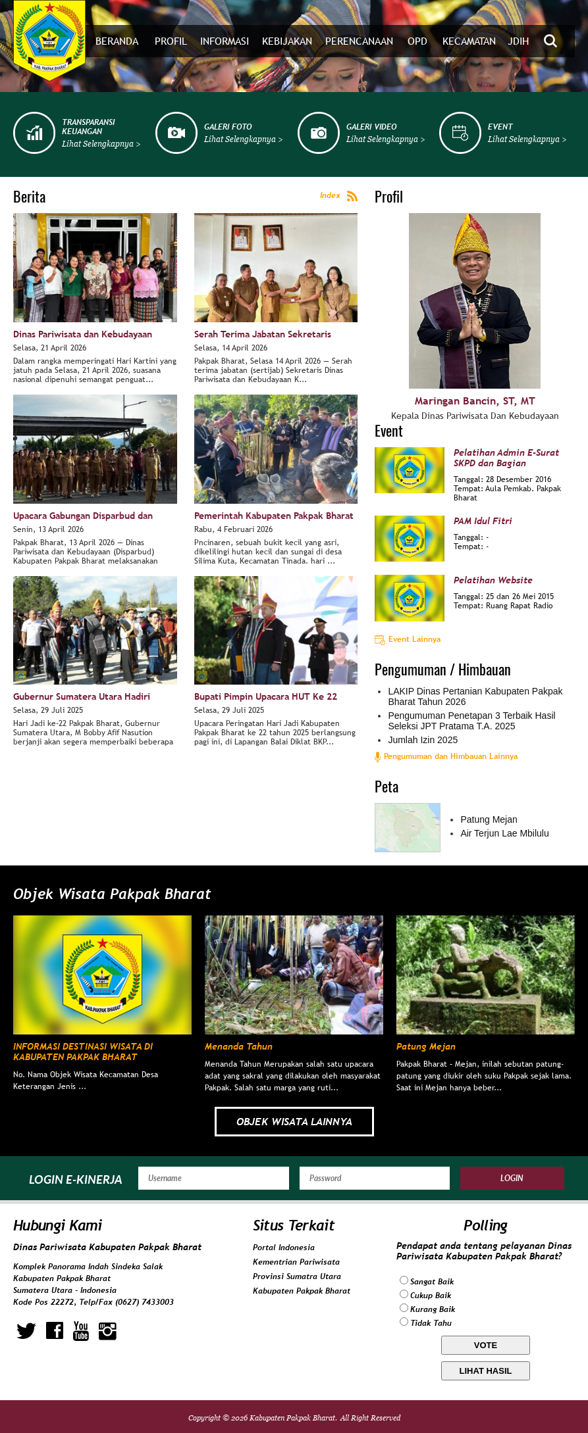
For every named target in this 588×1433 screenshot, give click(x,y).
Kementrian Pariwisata (296, 1262)
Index (339, 196)
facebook (54, 1331)
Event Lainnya (408, 639)
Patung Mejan (488, 819)
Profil (171, 41)
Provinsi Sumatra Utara (297, 1276)
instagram (108, 1331)
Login (511, 1178)
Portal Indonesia (284, 1247)
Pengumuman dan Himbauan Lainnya (446, 756)
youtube (81, 1331)
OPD (417, 41)
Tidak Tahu (431, 1323)
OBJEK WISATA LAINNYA (294, 1121)
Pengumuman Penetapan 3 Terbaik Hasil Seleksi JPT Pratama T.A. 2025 (471, 720)
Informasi (224, 41)
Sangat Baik (432, 1281)
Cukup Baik (430, 1295)
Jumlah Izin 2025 (423, 740)
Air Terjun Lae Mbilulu (504, 833)
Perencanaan (359, 41)
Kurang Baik (432, 1309)
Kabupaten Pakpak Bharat (301, 1291)
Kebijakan (287, 41)
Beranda (116, 41)
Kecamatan (469, 41)
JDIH (518, 41)
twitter (26, 1331)
